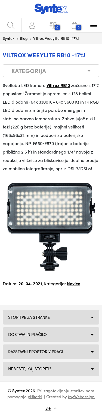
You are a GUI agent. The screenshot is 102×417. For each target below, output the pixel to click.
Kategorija (28, 70)
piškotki (35, 397)
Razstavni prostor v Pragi (35, 352)
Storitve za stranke (29, 317)
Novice (73, 283)
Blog (24, 38)
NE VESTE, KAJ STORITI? (29, 369)
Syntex (8, 38)
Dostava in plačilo (27, 334)
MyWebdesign (81, 397)
